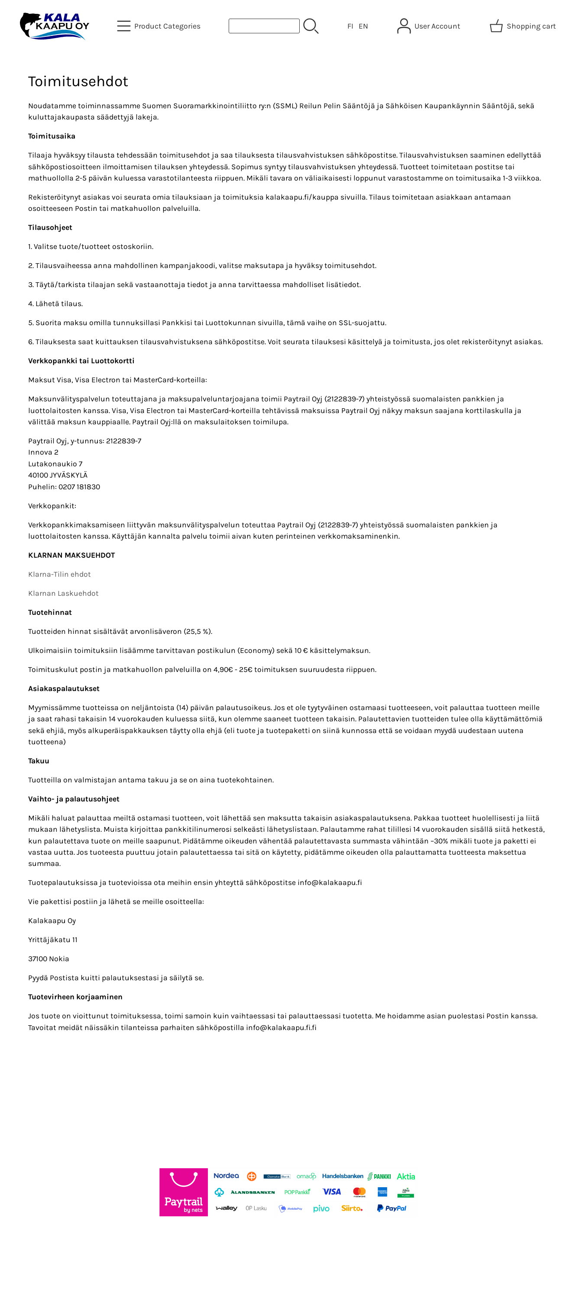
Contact (196, 1112)
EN (363, 26)
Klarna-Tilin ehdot (59, 574)
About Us (197, 1100)
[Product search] (264, 26)
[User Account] (429, 26)
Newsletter (153, 1112)
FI (350, 26)
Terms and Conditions (261, 1100)
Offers (144, 1100)
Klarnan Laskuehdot (63, 593)
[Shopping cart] (524, 26)
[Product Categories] (159, 26)
